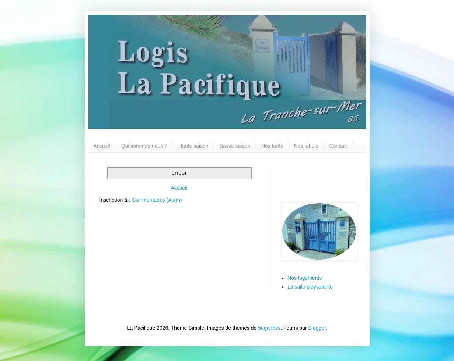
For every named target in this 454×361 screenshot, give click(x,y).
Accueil (102, 146)
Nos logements (304, 278)
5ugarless (269, 328)
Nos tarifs (272, 146)
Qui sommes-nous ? (144, 146)
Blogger (317, 328)
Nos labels (306, 146)
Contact (338, 146)
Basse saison (235, 146)
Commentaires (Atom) (157, 200)
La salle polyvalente (310, 287)
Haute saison (193, 146)
